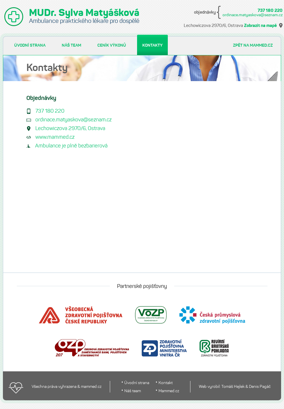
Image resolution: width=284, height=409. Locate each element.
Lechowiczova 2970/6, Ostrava (70, 129)
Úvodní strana (136, 383)
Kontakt (166, 383)
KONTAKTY (152, 45)
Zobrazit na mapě (260, 26)
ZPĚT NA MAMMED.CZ (253, 45)
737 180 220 (270, 11)
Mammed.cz (169, 391)
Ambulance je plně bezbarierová (71, 146)
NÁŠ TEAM (71, 45)
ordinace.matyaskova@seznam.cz (253, 15)
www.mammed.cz (54, 137)
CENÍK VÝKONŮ (111, 45)
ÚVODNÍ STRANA (29, 45)
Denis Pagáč (260, 387)
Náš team (132, 391)
